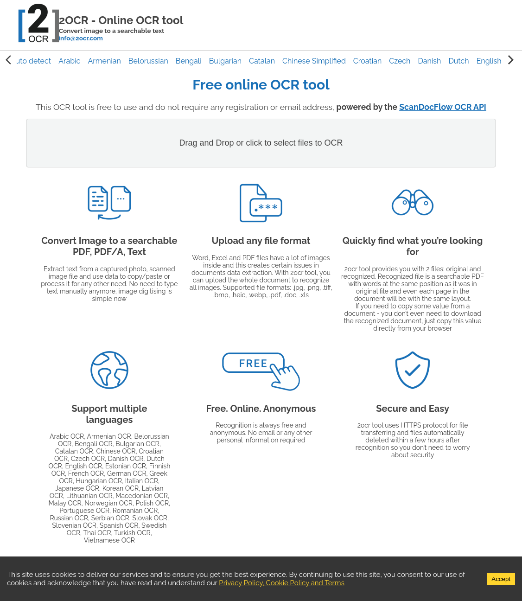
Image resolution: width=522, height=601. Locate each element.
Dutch (458, 61)
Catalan (262, 61)
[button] (31, 61)
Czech (399, 61)
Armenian (104, 61)
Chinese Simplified (314, 61)
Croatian (367, 61)
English (489, 61)
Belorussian (148, 61)
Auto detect (31, 61)
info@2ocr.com (81, 38)
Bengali (189, 61)
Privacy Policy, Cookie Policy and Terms (281, 583)
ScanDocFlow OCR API (442, 107)
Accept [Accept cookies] (500, 578)
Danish (429, 61)
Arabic (69, 61)
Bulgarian (225, 61)
